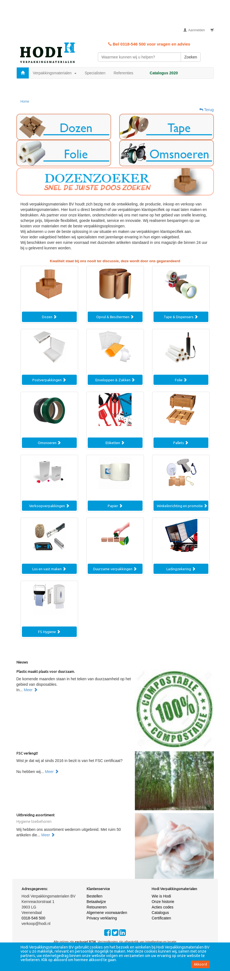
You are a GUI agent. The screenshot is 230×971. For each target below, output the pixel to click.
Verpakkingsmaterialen (54, 73)
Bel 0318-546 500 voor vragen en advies (149, 44)
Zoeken (190, 57)
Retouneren (97, 907)
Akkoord (200, 964)
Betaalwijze (96, 901)
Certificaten (161, 918)
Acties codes (162, 907)
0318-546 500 (33, 918)
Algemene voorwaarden (107, 912)
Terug (206, 110)
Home (25, 101)
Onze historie (163, 901)
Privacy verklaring (102, 918)
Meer (31, 690)
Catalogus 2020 (164, 73)
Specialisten (95, 73)
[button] (63, 127)
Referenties (123, 73)
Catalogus (160, 912)
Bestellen (95, 896)
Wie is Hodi (161, 896)
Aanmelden (194, 30)
